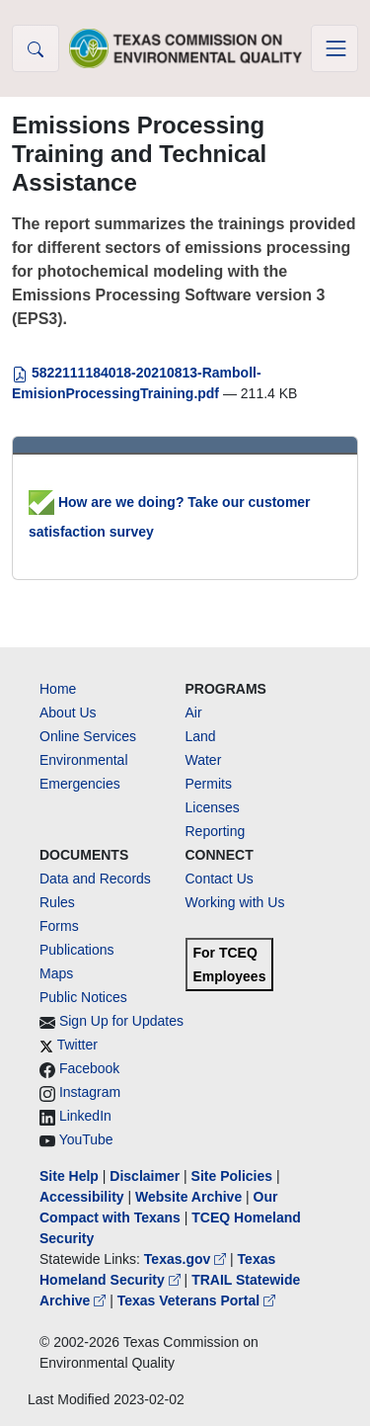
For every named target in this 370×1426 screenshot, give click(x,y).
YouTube (86, 1139)
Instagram (89, 1092)
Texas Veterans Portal (196, 1300)
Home (57, 689)
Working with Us (235, 902)
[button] (35, 48)
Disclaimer (145, 1176)
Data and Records (95, 878)
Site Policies (231, 1176)
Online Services (87, 736)
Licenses (212, 807)
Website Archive (188, 1197)
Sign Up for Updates (121, 1021)
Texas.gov (187, 1259)
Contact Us (219, 878)
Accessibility (83, 1197)
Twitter (77, 1044)
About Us (68, 712)
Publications (76, 950)
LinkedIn (85, 1116)
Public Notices (83, 997)
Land (200, 736)
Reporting (215, 831)
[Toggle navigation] (334, 48)
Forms (59, 926)
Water (203, 760)
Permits (208, 784)
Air (193, 712)
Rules (57, 902)
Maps (56, 973)
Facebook (89, 1068)
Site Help (69, 1176)
